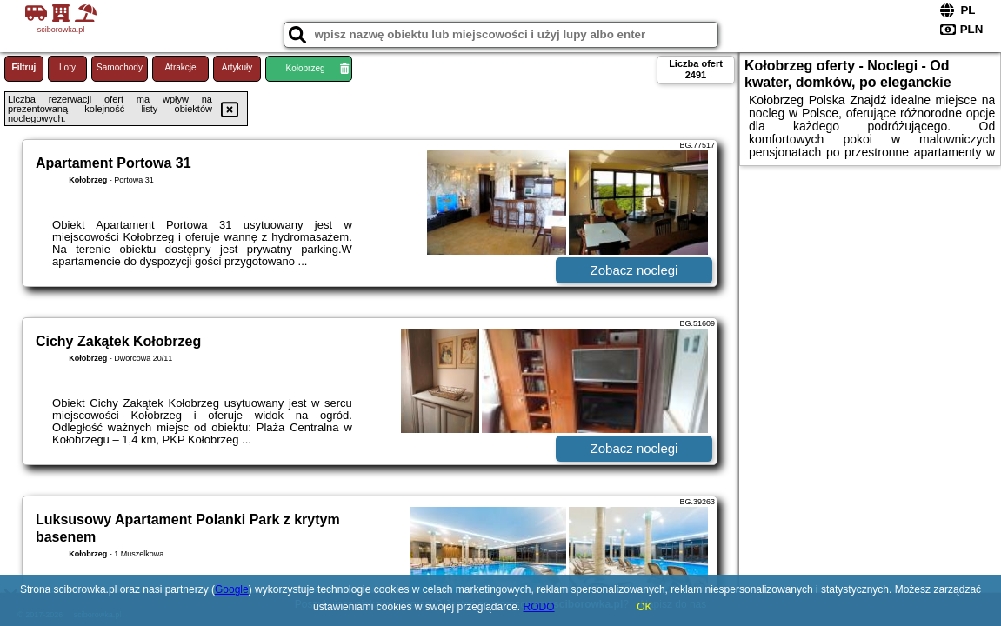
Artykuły (237, 67)
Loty (67, 67)
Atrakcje (180, 67)
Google (232, 589)
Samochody (120, 67)
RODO (539, 607)
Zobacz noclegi (634, 270)
